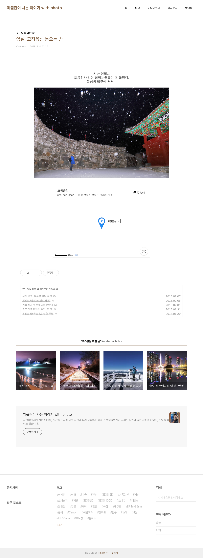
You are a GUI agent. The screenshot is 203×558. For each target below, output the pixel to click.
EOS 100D (105, 500)
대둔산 (135, 500)
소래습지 (63, 500)
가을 (84, 494)
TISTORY (103, 552)
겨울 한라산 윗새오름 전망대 (37, 304)
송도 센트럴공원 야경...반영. (37, 309)
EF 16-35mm (135, 506)
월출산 (61, 506)
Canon (73, 512)
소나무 (121, 500)
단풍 (114, 512)
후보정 (79, 518)
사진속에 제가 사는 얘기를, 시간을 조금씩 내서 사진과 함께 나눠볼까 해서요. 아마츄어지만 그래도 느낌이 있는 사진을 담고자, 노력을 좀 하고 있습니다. (96, 421)
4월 (135, 512)
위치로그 (172, 8)
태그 (137, 8)
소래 (125, 512)
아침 (105, 506)
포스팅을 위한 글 (31, 289)
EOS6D (88, 500)
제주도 (117, 506)
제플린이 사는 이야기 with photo (34, 8)
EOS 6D (108, 494)
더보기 (59, 525)
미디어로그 (154, 8)
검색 (192, 497)
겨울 (76, 500)
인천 (95, 494)
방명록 (188, 8)
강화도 (102, 512)
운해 (60, 512)
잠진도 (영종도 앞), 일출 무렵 (38, 313)
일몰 (73, 506)
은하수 (92, 518)
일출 (95, 506)
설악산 (61, 494)
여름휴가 (88, 512)
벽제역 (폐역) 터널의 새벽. (36, 300)
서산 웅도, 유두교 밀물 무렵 (37, 296)
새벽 (84, 506)
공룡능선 (124, 494)
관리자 (115, 552)
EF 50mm (64, 518)
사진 (137, 494)
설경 (73, 494)
